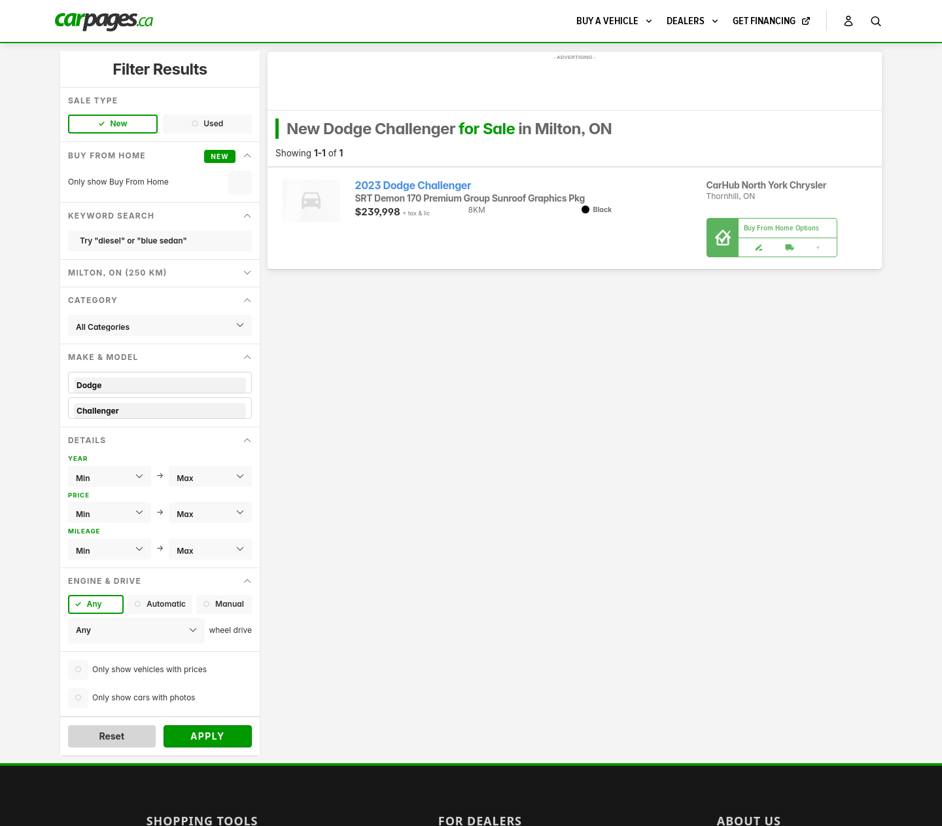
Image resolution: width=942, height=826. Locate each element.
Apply (207, 736)
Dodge (160, 385)
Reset (111, 736)
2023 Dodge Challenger (413, 185)
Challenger (160, 410)
